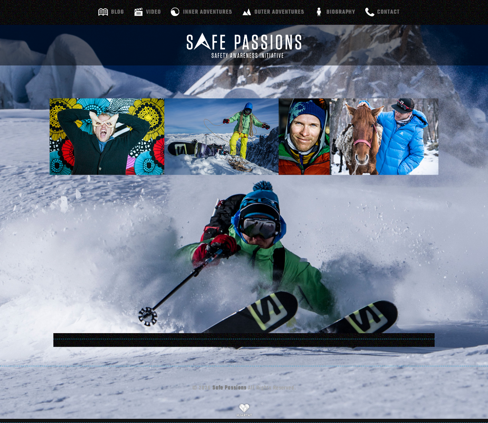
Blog (117, 12)
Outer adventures (279, 12)
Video (153, 12)
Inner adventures (207, 12)
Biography (340, 12)
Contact (388, 12)
